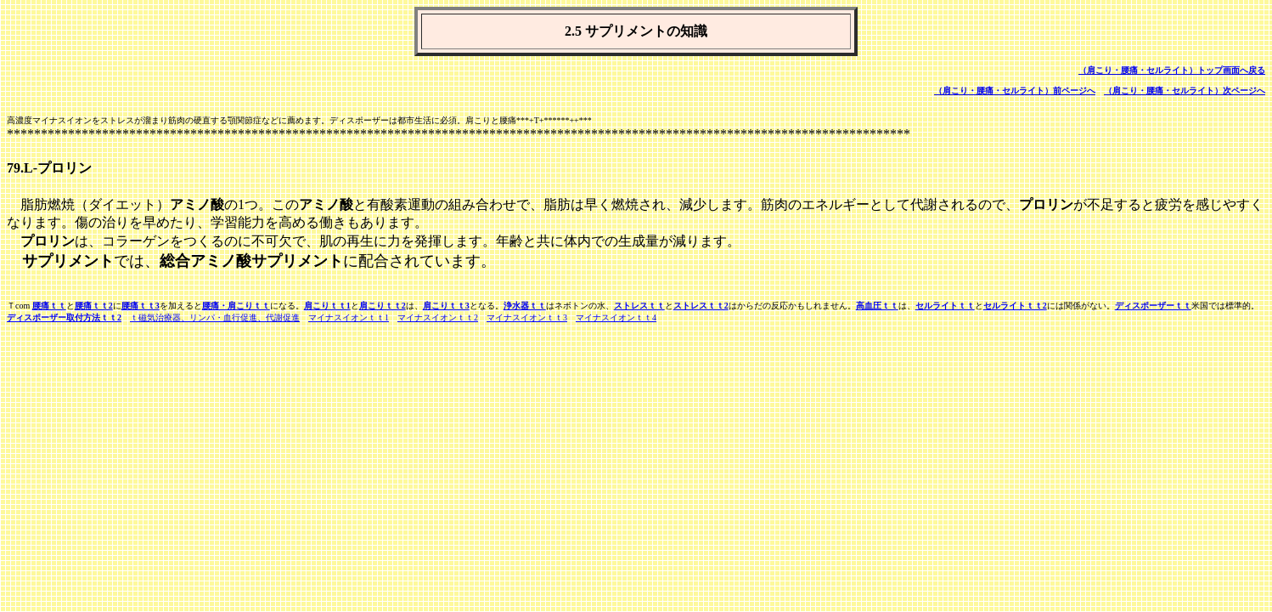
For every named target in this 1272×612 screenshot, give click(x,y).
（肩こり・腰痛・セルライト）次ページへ (1184, 90)
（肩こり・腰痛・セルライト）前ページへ (1014, 90)
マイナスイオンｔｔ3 (527, 317)
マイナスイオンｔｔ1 (348, 317)
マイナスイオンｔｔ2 (437, 317)
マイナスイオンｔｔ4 (616, 317)
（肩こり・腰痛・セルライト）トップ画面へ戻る (1171, 70)
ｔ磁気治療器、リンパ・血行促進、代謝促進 (215, 317)
